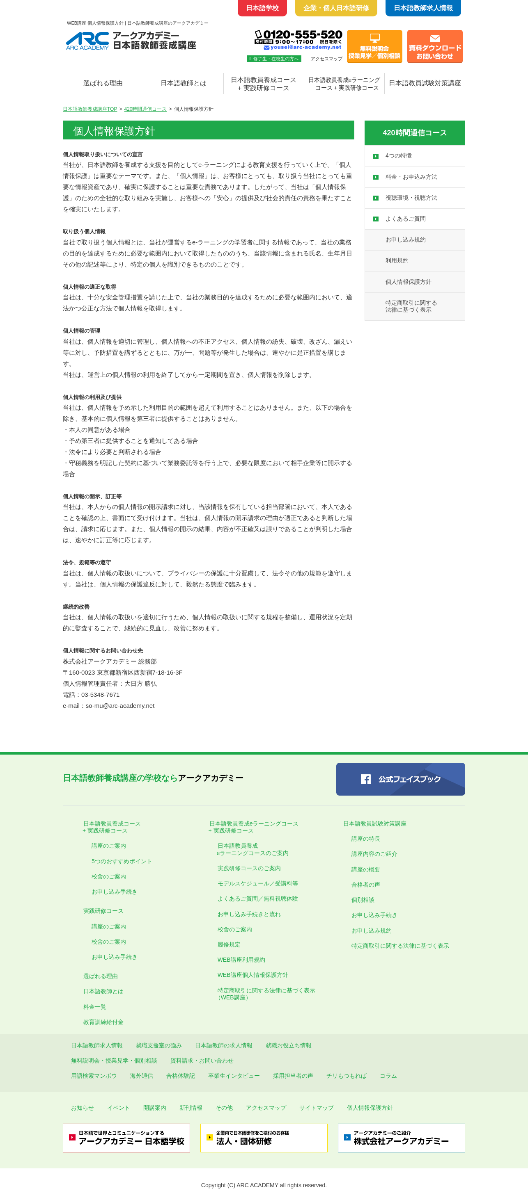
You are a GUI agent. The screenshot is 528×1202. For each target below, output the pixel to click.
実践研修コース (103, 911)
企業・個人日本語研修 (336, 8)
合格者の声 (365, 884)
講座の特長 (365, 838)
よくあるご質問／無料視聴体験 (258, 898)
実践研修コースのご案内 (249, 868)
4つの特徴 (399, 155)
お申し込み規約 (406, 239)
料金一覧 (94, 1007)
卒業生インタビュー (234, 1075)
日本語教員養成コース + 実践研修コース (263, 83)
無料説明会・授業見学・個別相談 (114, 1060)
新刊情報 (190, 1107)
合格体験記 (180, 1075)
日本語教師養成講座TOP (90, 109)
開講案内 (154, 1107)
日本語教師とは (184, 83)
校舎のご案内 (109, 876)
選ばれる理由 (103, 83)
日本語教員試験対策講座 (425, 83)
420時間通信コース (145, 109)
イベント (118, 1107)
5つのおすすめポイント (122, 861)
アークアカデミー (153, 777)
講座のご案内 (109, 845)
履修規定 (229, 944)
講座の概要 (365, 869)
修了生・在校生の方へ (274, 58)
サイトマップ (316, 1107)
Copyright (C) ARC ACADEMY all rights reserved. (264, 1185)
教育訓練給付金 (103, 1022)
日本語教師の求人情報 (224, 1045)
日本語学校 (262, 8)
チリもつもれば (346, 1075)
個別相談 (362, 899)
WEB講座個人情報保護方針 (253, 975)
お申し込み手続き (115, 891)
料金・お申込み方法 (411, 176)
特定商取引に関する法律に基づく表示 (400, 945)
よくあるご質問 (406, 218)
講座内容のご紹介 (374, 854)
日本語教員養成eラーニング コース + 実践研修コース (344, 83)
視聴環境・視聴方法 (411, 197)
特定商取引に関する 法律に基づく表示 (411, 306)
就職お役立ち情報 (289, 1045)
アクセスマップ (326, 58)
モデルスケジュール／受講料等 (258, 883)
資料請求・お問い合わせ (202, 1060)
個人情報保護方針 (409, 281)
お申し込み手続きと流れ (249, 914)
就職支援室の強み (159, 1045)
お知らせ (82, 1107)
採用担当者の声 (293, 1075)
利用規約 (397, 260)
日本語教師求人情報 (423, 8)
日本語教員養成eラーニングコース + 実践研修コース (250, 827)
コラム (388, 1075)
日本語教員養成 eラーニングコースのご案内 (249, 849)
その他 (224, 1107)
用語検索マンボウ (94, 1075)
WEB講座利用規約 (241, 959)
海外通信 (141, 1075)
